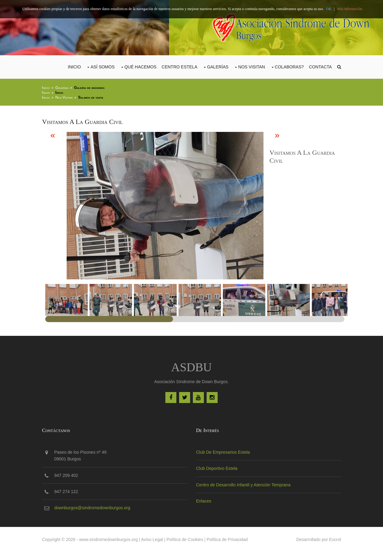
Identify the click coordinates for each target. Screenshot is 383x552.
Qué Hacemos (140, 66)
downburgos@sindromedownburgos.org (92, 507)
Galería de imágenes (89, 87)
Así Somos (102, 66)
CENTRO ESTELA (179, 66)
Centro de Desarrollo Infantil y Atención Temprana (243, 484)
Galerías (217, 66)
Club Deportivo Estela (217, 468)
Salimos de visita (90, 97)
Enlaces (204, 501)
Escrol (335, 539)
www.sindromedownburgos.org (108, 539)
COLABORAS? (289, 66)
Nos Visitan (251, 66)
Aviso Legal (152, 539)
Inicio (74, 66)
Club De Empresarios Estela (223, 452)
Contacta (320, 66)
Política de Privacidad (227, 539)
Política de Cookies (185, 539)
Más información (349, 9)
